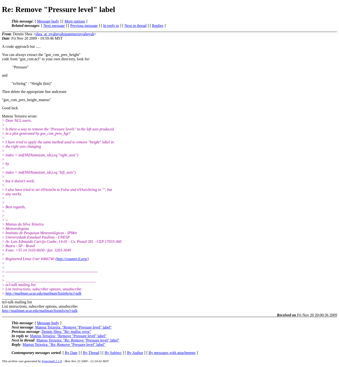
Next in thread (136, 26)
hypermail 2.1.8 (52, 361)
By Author (135, 353)
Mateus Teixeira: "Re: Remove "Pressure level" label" (77, 340)
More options (75, 21)
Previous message (84, 26)
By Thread (91, 353)
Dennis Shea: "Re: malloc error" (66, 332)
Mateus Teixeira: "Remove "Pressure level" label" (73, 327)
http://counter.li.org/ (72, 259)
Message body (48, 21)
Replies (157, 26)
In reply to (111, 26)
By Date (71, 353)
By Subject (113, 353)
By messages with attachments (172, 353)
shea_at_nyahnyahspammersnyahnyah (64, 34)
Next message (54, 26)
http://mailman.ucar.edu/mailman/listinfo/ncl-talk (43, 293)
